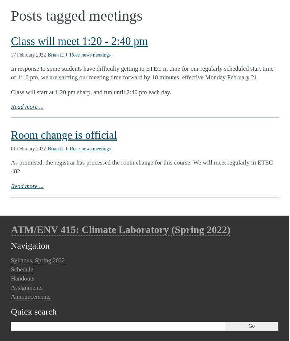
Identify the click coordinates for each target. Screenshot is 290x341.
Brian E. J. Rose (64, 55)
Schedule (22, 269)
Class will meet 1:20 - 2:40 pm (79, 41)
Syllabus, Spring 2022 (38, 260)
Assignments (26, 287)
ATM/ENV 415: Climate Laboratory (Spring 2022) (120, 229)
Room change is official (64, 135)
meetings (102, 55)
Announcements (30, 296)
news (87, 55)
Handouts (22, 278)
